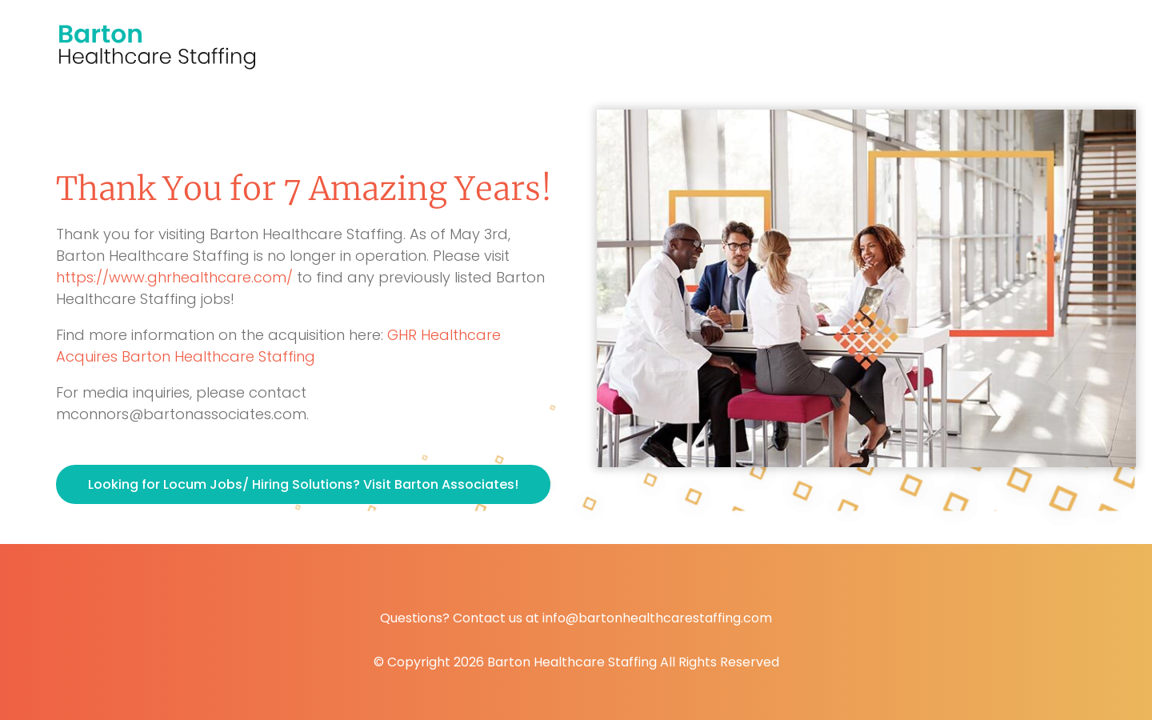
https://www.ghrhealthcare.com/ (174, 277)
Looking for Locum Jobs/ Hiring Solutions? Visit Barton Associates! (303, 484)
